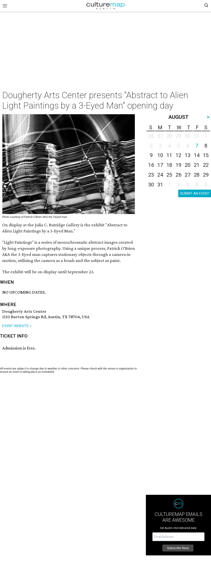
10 (160, 155)
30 (151, 185)
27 (187, 175)
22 (206, 165)
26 (178, 175)
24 (160, 175)
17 (160, 165)
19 (178, 165)
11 (169, 155)
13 (187, 155)
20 (187, 165)
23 (151, 175)
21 (196, 165)
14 (196, 155)
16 (151, 165)
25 (169, 175)
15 (206, 155)
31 (160, 185)
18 (169, 165)
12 (178, 155)
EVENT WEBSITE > (16, 326)
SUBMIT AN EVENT (194, 193)
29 (206, 175)
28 (196, 175)
